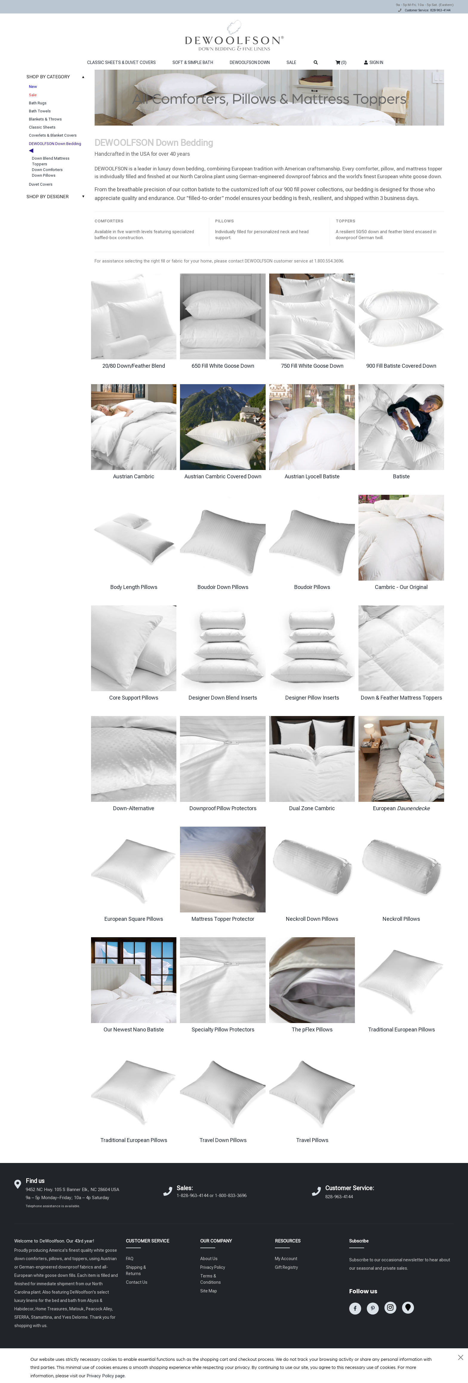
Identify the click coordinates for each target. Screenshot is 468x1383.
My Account (286, 1258)
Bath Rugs (38, 103)
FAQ (129, 1258)
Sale (33, 95)
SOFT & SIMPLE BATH (193, 62)
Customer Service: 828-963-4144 (427, 10)
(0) (341, 62)
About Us (209, 1258)
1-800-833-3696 (231, 1195)
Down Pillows (44, 175)
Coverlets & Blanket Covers (53, 135)
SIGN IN (373, 62)
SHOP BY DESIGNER (57, 196)
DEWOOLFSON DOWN (250, 62)
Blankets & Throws (45, 119)
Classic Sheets (42, 127)
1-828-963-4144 (192, 1195)
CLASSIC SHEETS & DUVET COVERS (121, 62)
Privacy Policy (212, 1267)
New (33, 86)
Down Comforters (47, 169)
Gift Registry (286, 1267)
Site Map (208, 1291)
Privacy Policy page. (106, 1376)
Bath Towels (40, 111)
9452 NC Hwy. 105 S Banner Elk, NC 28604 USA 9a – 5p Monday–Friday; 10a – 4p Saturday (72, 1197)
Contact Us (136, 1282)
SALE (291, 62)
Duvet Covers (41, 184)
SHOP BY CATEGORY (57, 77)
